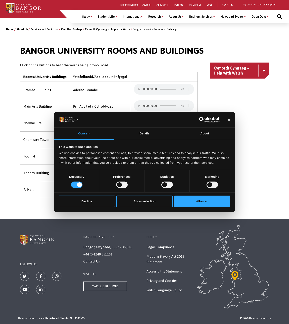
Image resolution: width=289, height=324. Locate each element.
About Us (22, 29)
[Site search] (279, 16)
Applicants (162, 4)
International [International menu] (131, 16)
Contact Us (91, 261)
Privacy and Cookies (162, 281)
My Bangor (195, 4)
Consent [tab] (84, 133)
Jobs (209, 4)
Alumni (146, 4)
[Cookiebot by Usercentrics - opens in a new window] (202, 120)
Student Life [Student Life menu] (106, 16)
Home (10, 29)
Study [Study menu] (86, 16)
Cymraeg (227, 4)
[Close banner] (229, 119)
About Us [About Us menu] (175, 16)
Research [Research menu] (154, 16)
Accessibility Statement (164, 271)
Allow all (202, 201)
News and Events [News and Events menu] (232, 16)
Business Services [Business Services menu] (201, 16)
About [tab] (204, 133)
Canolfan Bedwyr (71, 29)
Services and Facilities (44, 29)
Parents (178, 4)
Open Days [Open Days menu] (258, 16)
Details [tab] (144, 133)
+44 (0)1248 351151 (97, 254)
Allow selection (144, 201)
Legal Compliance (160, 247)
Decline (86, 201)
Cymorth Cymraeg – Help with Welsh (107, 29)
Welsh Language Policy (164, 290)
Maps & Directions (105, 286)
